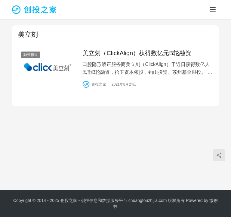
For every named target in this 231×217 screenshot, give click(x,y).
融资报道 (30, 55)
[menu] (212, 9)
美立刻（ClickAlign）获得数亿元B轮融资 (136, 53)
